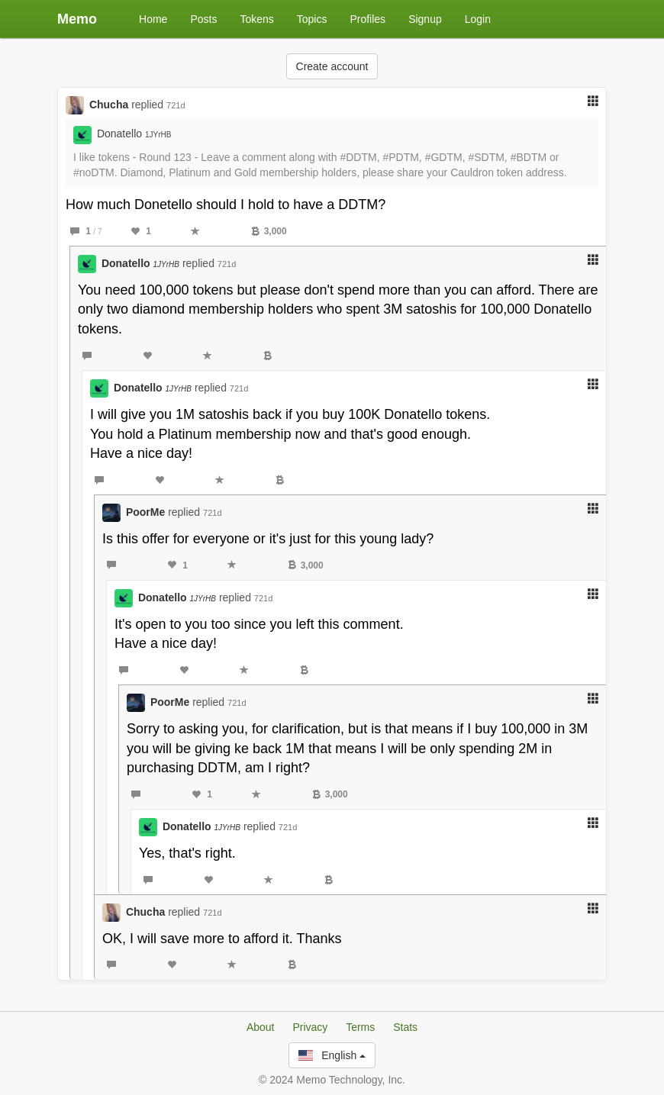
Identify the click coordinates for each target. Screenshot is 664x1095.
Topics (312, 19)
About (261, 1027)
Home (153, 19)
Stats (405, 1027)
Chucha (108, 104)
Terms (360, 1027)
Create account (332, 66)
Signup (425, 19)
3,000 (269, 231)
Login (478, 19)
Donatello (134, 133)
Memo (77, 19)
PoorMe (145, 512)
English (332, 1055)
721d (175, 105)
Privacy (309, 1027)
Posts (203, 19)
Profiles (367, 19)
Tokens (256, 19)
